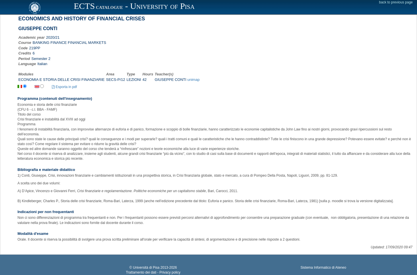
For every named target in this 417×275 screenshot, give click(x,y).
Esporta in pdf (64, 87)
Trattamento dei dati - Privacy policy (153, 272)
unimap (193, 79)
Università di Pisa (146, 268)
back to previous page (396, 2)
